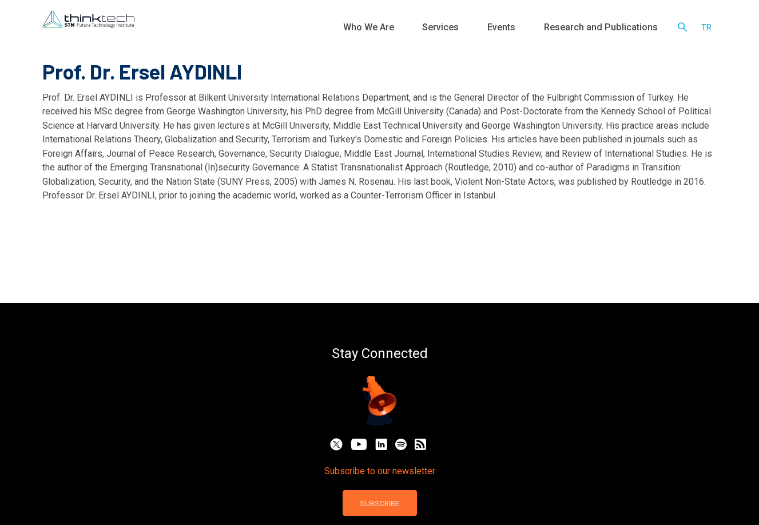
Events (533, 28)
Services (487, 28)
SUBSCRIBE (380, 503)
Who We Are (431, 28)
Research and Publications (613, 28)
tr (706, 28)
